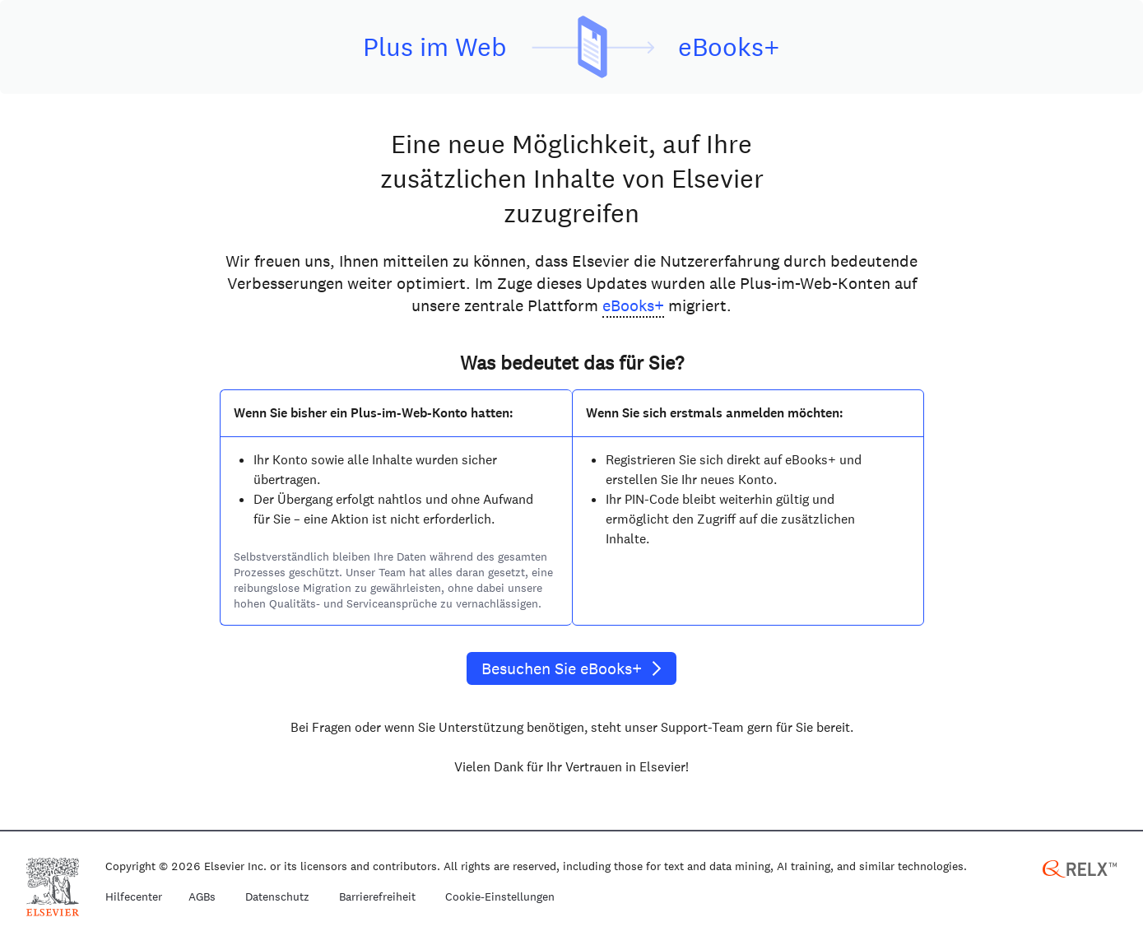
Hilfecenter (133, 897)
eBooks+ (633, 305)
